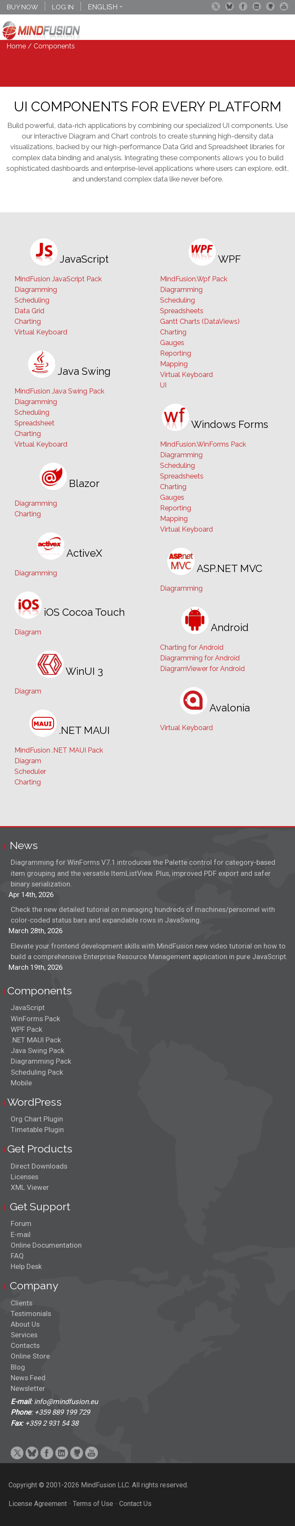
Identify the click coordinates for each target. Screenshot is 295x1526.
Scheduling (31, 300)
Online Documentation (46, 1245)
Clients (21, 1303)
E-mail (21, 1234)
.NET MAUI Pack (36, 1040)
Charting (27, 321)
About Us (25, 1324)
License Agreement (38, 1504)
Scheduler (30, 771)
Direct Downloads (39, 1166)
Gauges (172, 343)
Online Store (30, 1356)
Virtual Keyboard (40, 332)
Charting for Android (191, 647)
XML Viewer (30, 1187)
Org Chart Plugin (37, 1119)
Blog (18, 1367)
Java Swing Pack (37, 1050)
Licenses (24, 1176)
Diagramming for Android (200, 658)
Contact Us (135, 1504)
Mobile (21, 1083)
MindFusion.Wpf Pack (193, 279)
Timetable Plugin (37, 1129)
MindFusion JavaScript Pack (58, 279)
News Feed (28, 1377)
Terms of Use (93, 1504)
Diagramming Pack (41, 1061)
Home (16, 46)
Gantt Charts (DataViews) (200, 321)
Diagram (27, 632)
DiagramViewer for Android (202, 669)
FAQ (17, 1255)
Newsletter (28, 1388)
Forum (21, 1223)
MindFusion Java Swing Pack (59, 391)
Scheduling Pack (37, 1072)
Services (24, 1335)
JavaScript (28, 1007)
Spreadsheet (34, 423)
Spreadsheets (181, 311)
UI (163, 385)
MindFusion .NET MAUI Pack (58, 750)
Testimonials (31, 1313)
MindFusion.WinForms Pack (203, 444)
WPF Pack (26, 1029)
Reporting (175, 353)
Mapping (174, 364)
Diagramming (35, 290)
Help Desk (26, 1266)
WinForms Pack (35, 1018)
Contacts (25, 1345)
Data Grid (29, 311)
